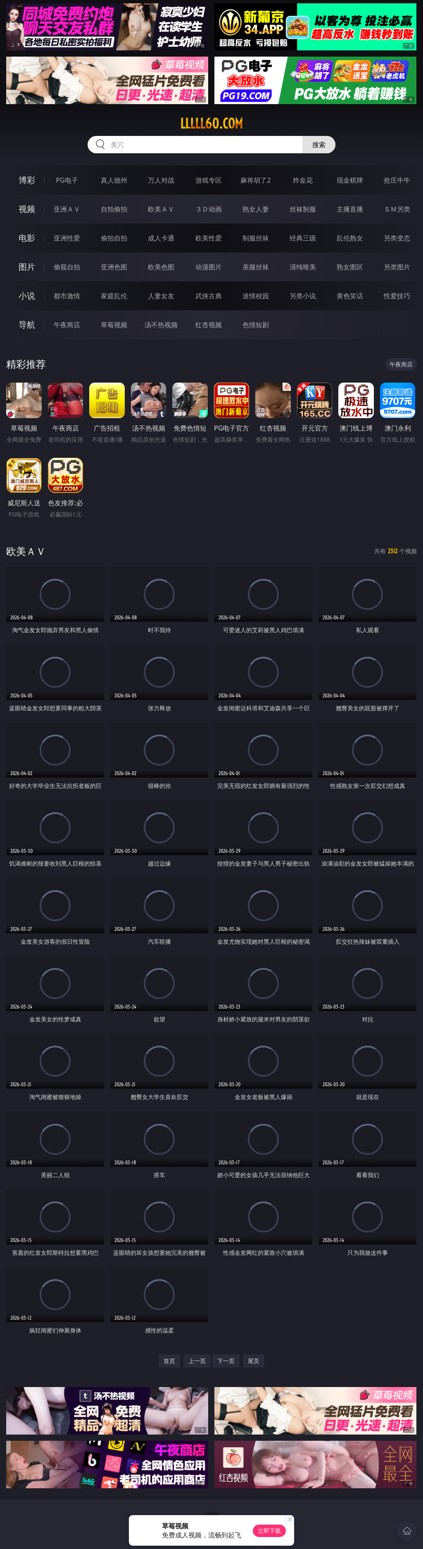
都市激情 (67, 295)
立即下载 (269, 1531)
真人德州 (114, 180)
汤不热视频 (161, 324)
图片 (27, 266)
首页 (169, 1361)
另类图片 (397, 266)
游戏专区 (208, 180)
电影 (27, 237)
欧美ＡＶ (161, 209)
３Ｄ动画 (208, 209)
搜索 (319, 144)
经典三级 (303, 238)
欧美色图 (161, 266)
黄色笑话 (350, 295)
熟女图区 (350, 266)
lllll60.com (211, 123)
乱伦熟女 (350, 238)
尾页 (253, 1361)
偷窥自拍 (67, 266)
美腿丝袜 (255, 266)
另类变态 (397, 238)
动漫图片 (208, 266)
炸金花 (303, 180)
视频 (27, 208)
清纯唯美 (303, 266)
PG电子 (67, 180)
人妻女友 (161, 295)
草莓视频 (114, 324)
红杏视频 (208, 324)
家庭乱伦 (114, 295)
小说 (27, 295)
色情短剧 (255, 324)
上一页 (197, 1361)
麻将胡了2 (255, 180)
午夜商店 (67, 324)
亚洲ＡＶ (67, 209)
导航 (27, 324)
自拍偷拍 (114, 209)
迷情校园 (255, 295)
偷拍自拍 (114, 238)
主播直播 (350, 209)
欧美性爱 (208, 238)
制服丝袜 (255, 238)
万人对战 (161, 180)
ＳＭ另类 (397, 209)
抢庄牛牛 (397, 180)
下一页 (226, 1361)
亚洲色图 (114, 266)
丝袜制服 (303, 209)
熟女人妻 (255, 209)
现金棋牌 (350, 180)
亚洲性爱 (67, 238)
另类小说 (303, 295)
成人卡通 (161, 238)
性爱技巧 (397, 295)
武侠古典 (208, 295)
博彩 (27, 180)
